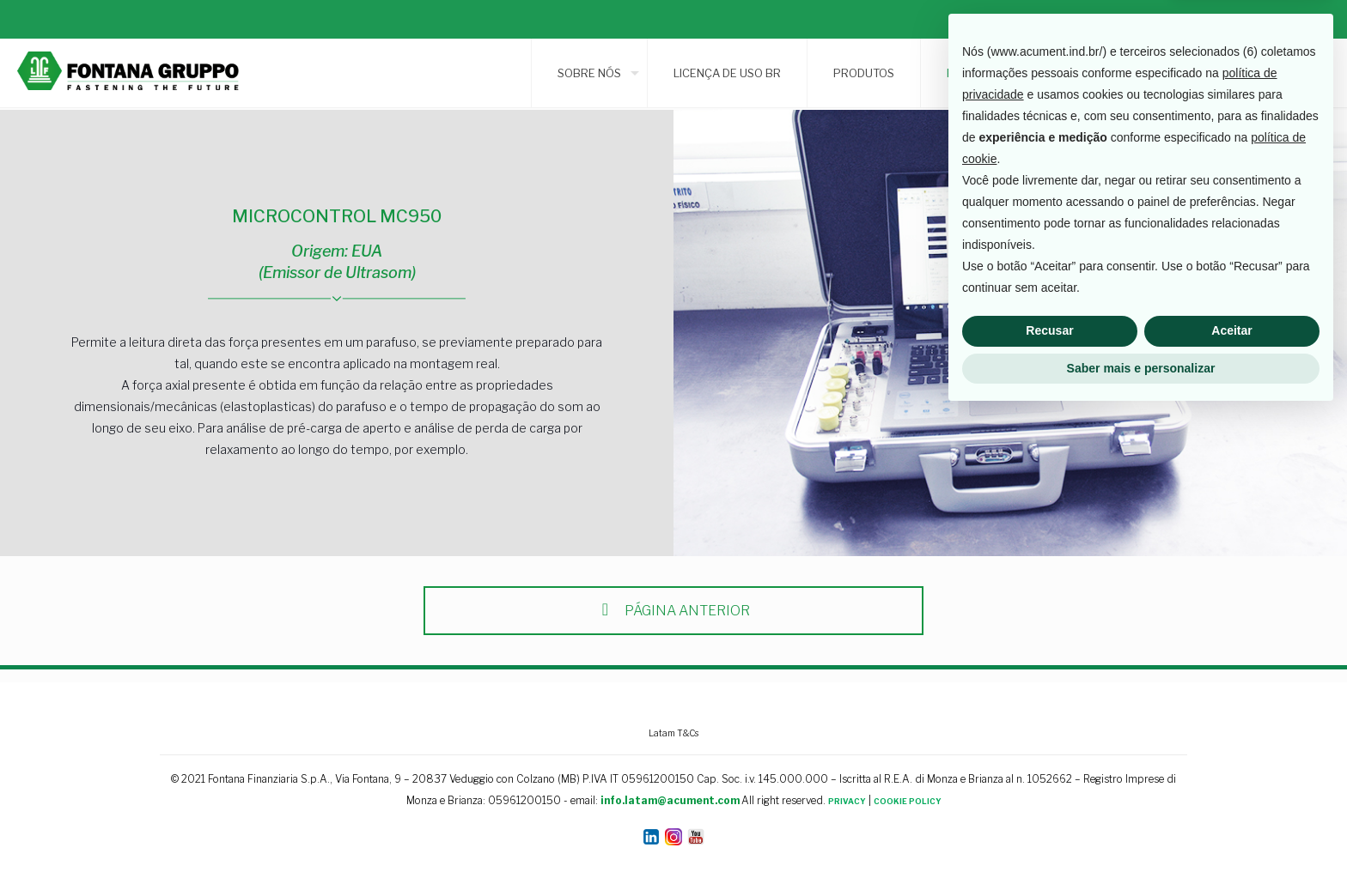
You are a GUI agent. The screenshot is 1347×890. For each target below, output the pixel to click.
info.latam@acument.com (670, 800)
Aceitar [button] (1231, 806)
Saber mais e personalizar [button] (1141, 843)
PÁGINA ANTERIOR (673, 610)
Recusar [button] (1049, 806)
